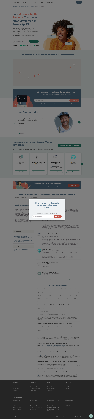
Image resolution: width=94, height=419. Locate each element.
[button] (58, 216)
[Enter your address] (44, 216)
